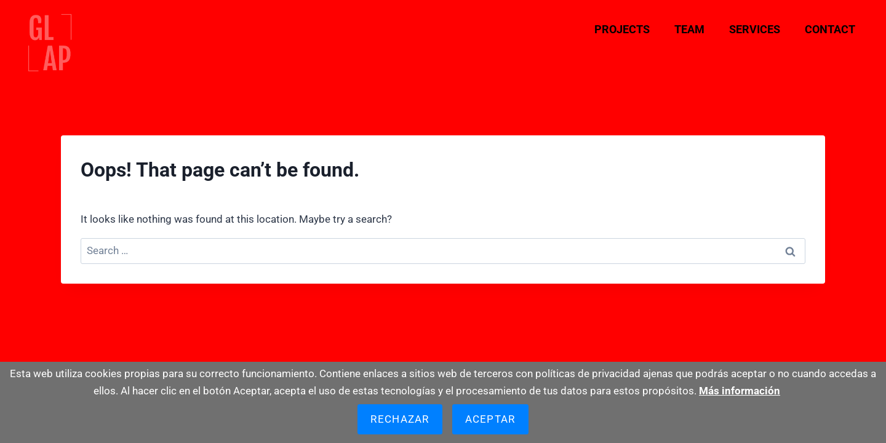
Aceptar (490, 419)
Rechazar (399, 419)
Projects (622, 29)
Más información (739, 391)
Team (689, 29)
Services (754, 29)
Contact (830, 29)
